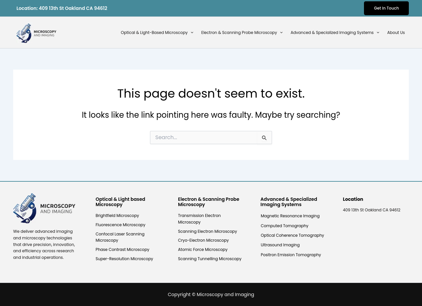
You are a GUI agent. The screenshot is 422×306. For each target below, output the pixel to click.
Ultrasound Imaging (280, 245)
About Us (396, 32)
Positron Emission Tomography (291, 255)
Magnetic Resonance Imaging (290, 216)
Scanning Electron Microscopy (207, 231)
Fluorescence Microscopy (121, 225)
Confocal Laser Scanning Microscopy (120, 237)
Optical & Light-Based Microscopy (157, 33)
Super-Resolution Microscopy (124, 258)
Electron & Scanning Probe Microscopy (242, 33)
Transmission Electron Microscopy (199, 219)
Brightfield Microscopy (117, 215)
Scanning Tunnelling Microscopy (210, 258)
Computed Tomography (285, 226)
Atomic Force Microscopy (203, 249)
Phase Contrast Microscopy (123, 249)
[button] (386, 8)
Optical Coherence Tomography (292, 235)
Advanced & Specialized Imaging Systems (334, 33)
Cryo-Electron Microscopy (203, 240)
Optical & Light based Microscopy (121, 202)
